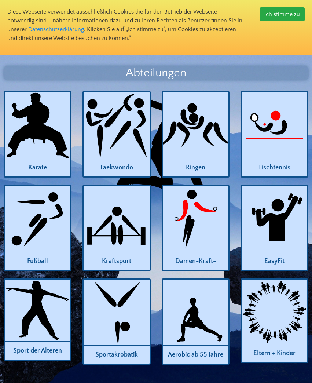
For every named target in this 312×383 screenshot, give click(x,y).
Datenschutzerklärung (56, 29)
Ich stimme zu (282, 14)
